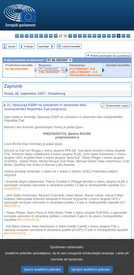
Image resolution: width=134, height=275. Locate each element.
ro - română (109, 36)
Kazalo (11, 46)
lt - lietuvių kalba (80, 36)
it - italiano (70, 36)
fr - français (56, 36)
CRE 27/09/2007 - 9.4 (83, 72)
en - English (51, 36)
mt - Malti (89, 36)
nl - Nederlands (94, 36)
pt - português (104, 36)
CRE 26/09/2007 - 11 (51, 72)
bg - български (17, 36)
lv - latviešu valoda (75, 36)
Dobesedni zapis (117, 105)
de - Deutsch (36, 36)
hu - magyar (85, 36)
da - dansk (31, 36)
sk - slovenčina (114, 36)
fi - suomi (123, 36)
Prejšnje (28, 46)
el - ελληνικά (46, 36)
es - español (22, 36)
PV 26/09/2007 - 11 (51, 68)
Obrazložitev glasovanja (86, 75)
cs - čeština (27, 36)
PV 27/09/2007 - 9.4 (82, 68)
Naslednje (43, 46)
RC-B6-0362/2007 (17, 68)
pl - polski (99, 36)
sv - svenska (128, 36)
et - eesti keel (41, 36)
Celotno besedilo (71, 46)
